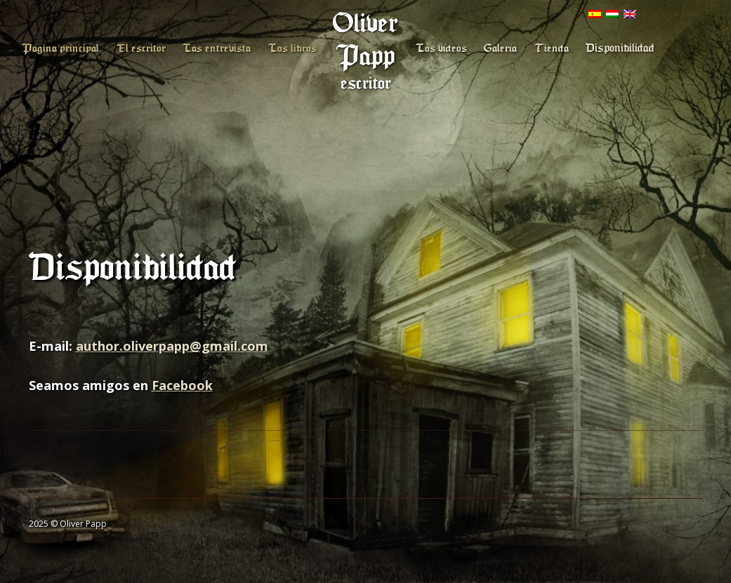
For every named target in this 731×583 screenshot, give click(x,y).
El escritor (141, 48)
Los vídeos (441, 48)
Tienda (551, 48)
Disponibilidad (620, 48)
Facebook (182, 385)
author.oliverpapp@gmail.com (172, 345)
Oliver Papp (365, 40)
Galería (500, 48)
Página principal (60, 48)
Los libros (292, 48)
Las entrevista (217, 48)
